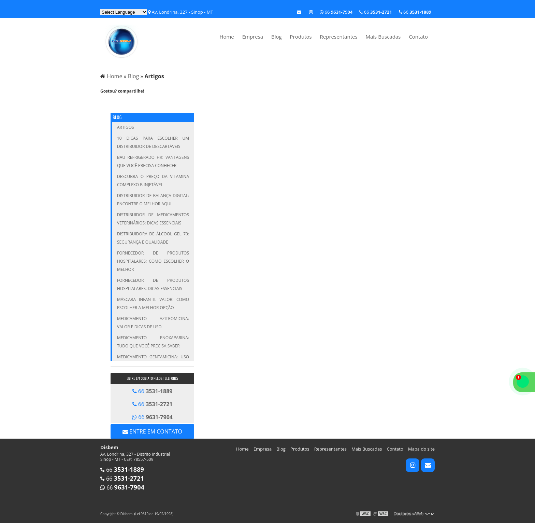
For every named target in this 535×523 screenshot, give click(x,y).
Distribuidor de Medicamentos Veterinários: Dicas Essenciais (153, 219)
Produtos (301, 36)
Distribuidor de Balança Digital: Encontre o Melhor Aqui (153, 200)
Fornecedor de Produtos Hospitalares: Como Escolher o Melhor (153, 261)
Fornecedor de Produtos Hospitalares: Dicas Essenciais (153, 284)
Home (226, 36)
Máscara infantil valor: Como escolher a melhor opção (153, 304)
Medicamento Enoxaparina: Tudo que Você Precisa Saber (153, 342)
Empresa (252, 36)
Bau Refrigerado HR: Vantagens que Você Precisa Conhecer (153, 161)
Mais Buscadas (383, 36)
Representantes (339, 36)
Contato (418, 36)
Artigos (125, 127)
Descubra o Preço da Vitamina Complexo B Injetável (153, 181)
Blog (276, 36)
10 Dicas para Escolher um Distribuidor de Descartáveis (153, 142)
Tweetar (109, 102)
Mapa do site (421, 449)
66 (415, 12)
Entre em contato (152, 431)
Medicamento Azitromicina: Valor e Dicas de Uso (153, 323)
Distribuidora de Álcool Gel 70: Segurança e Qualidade (153, 238)
